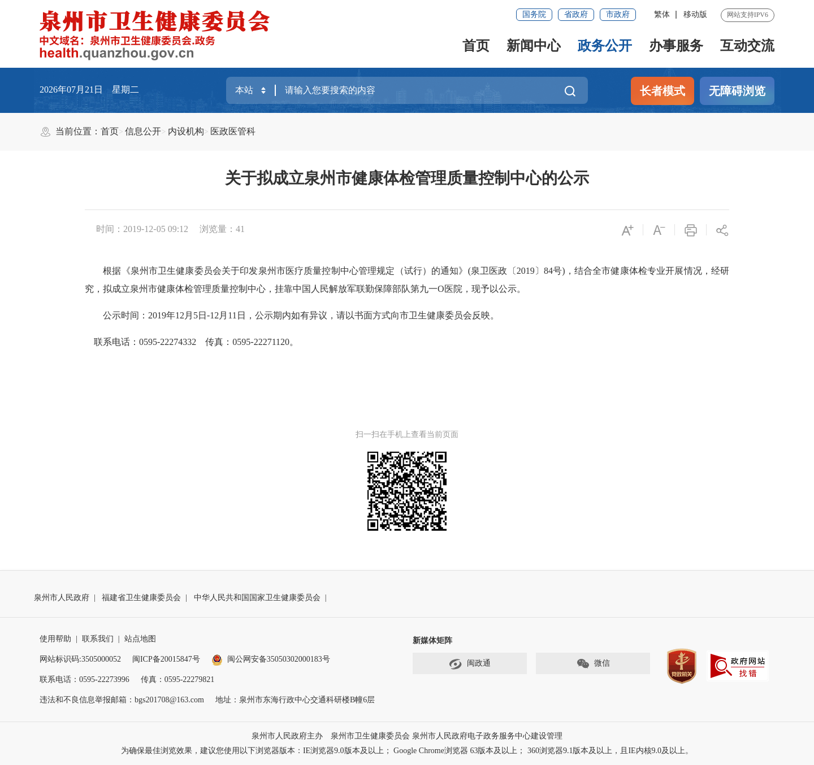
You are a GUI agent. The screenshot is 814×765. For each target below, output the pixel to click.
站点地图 (140, 639)
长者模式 (662, 91)
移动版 (695, 14)
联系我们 (98, 639)
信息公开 (143, 131)
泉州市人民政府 (61, 597)
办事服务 (676, 45)
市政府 (618, 14)
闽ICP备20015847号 (166, 659)
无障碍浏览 (737, 91)
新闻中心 (533, 45)
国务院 (534, 14)
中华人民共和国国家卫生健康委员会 (257, 597)
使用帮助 (55, 639)
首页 (476, 45)
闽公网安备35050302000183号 (270, 659)
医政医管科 (233, 131)
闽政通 (470, 664)
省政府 (576, 14)
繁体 (662, 14)
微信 (593, 664)
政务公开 (605, 45)
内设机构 (186, 131)
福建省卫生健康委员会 (141, 597)
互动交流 (747, 45)
